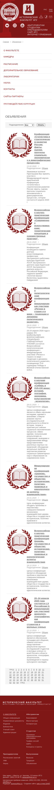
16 (25, 672)
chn (51, 11)
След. (22, 683)
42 (10, 680)
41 (43, 677)
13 (14, 672)
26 (25, 675)
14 (18, 672)
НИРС (28, 744)
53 (14, 683)
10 (40, 669)
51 (43, 680)
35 (21, 677)
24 (18, 675)
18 (32, 672)
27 (28, 675)
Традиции (30, 760)
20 (39, 672)
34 (18, 677)
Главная (6, 42)
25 (21, 675)
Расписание (11, 64)
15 (21, 672)
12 (10, 672)
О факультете (11, 50)
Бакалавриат (31, 718)
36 (25, 677)
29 (35, 675)
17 (28, 672)
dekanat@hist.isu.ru (29, 777)
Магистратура (32, 721)
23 (14, 675)
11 (43, 669)
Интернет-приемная (39, 34)
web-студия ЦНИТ (43, 783)
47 (28, 680)
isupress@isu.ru (16, 783)
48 (32, 680)
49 (35, 680)
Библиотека (8, 727)
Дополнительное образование (21, 70)
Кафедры (9, 57)
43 (14, 680)
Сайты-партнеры (13, 96)
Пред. (11, 670)
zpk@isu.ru (7, 782)
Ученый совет (9, 729)
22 (10, 675)
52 (10, 683)
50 (39, 680)
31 (43, 675)
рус (45, 9)
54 (18, 683)
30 (39, 675)
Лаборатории (11, 76)
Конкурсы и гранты (34, 747)
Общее (45, 168)
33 (14, 677)
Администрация (9, 732)
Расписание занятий (11, 758)
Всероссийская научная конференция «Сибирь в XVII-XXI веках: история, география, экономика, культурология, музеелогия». (42, 389)
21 (43, 672)
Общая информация (11, 718)
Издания (6, 724)
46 (25, 680)
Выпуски (29, 758)
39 (36, 677)
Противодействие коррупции (19, 104)
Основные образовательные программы (33, 736)
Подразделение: (27, 125)
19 (35, 672)
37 (28, 677)
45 (21, 680)
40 (39, 677)
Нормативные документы (13, 721)
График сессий (32, 741)
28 (32, 675)
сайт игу (32, 32)
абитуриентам (35, 25)
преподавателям (37, 30)
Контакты (9, 89)
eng (51, 9)
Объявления (16, 42)
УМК (5, 760)
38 (32, 677)
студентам (33, 27)
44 (18, 680)
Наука (7, 83)
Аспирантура (31, 724)
